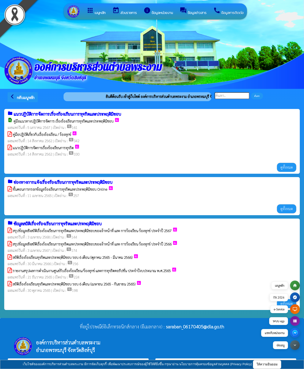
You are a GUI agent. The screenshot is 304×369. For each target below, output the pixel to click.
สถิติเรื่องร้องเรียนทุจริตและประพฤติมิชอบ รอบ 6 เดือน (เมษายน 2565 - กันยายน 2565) (74, 284)
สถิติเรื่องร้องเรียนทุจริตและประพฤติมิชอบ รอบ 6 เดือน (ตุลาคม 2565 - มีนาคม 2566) (73, 257)
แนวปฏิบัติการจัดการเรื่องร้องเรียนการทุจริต (43, 147)
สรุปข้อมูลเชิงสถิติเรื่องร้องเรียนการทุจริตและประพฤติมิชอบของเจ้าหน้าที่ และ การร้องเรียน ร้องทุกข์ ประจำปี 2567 (92, 230)
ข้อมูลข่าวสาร (193, 11)
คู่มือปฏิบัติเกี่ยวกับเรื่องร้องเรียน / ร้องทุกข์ (42, 134)
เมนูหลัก (96, 11)
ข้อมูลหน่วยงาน (158, 11)
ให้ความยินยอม (267, 364)
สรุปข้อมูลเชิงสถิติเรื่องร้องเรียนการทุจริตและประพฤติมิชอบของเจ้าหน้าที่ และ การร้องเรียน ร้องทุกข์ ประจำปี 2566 (92, 244)
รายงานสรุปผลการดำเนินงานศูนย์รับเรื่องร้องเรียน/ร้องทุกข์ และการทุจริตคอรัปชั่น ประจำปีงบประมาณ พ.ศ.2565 (92, 270)
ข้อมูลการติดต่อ (228, 11)
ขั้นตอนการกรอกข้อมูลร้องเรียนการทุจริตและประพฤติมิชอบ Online (60, 189)
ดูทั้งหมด (286, 167)
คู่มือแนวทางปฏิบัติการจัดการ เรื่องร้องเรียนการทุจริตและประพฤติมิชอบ (64, 121)
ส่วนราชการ (124, 11)
